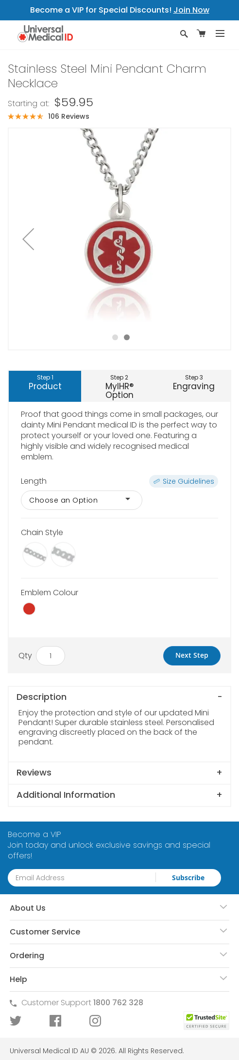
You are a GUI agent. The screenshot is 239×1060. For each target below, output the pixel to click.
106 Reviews (68, 116)
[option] (35, 554)
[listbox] (119, 500)
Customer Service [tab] (45, 931)
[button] (28, 238)
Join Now (191, 10)
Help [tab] (18, 979)
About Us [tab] (28, 908)
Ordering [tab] (27, 955)
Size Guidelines (188, 481)
